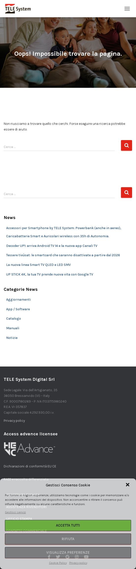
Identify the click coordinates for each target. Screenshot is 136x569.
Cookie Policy (58, 563)
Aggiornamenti (18, 299)
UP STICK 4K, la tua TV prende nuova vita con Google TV (49, 274)
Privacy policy (78, 563)
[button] (128, 485)
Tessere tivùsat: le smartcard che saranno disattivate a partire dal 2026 (63, 255)
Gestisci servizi (15, 512)
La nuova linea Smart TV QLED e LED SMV (38, 265)
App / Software (18, 309)
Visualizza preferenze (68, 552)
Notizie (11, 338)
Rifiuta (68, 539)
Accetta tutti (68, 525)
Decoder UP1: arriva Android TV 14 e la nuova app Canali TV (51, 246)
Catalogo (13, 318)
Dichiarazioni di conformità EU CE (30, 466)
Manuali (12, 328)
